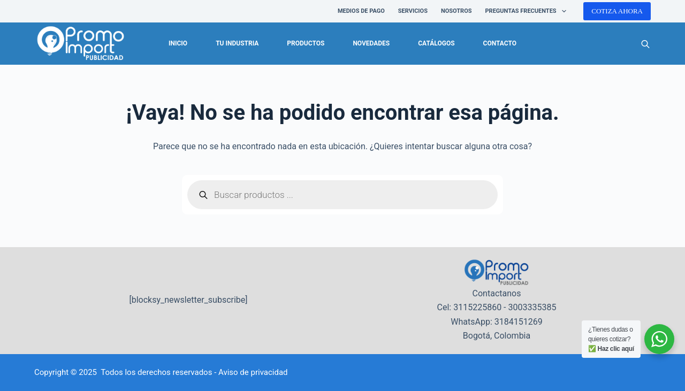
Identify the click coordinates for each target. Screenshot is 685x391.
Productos (305, 43)
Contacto (499, 43)
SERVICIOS (413, 10)
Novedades (371, 43)
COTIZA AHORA (617, 11)
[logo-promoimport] (80, 44)
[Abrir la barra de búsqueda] (645, 44)
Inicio (178, 43)
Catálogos (436, 43)
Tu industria (237, 43)
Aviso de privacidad (253, 372)
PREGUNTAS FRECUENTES (527, 11)
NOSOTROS (456, 10)
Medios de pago (361, 10)
